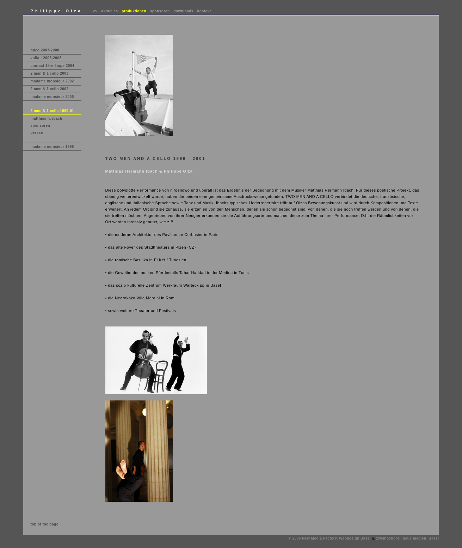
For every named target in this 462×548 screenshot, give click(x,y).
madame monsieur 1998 (52, 147)
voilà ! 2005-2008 (46, 58)
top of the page (44, 524)
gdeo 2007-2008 (45, 50)
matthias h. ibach (46, 118)
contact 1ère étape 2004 (52, 66)
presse (37, 133)
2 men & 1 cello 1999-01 (52, 111)
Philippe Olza (56, 11)
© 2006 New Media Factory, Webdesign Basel (330, 538)
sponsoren (160, 11)
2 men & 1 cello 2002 (50, 89)
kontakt (204, 11)
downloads (183, 11)
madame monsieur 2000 (52, 97)
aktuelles (109, 11)
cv (95, 11)
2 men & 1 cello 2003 (50, 73)
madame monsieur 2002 (52, 81)
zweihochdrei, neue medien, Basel (407, 538)
